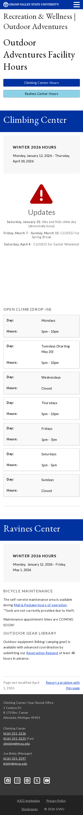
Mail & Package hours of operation (40, 605)
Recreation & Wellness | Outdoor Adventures (39, 21)
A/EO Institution (28, 800)
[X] (37, 780)
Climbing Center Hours (41, 83)
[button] (76, 4)
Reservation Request (42, 653)
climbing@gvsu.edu (16, 743)
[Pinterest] (28, 780)
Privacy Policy (56, 800)
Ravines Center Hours (41, 94)
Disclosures (30, 809)
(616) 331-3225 (14, 738)
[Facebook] (8, 780)
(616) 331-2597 (14, 758)
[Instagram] (18, 780)
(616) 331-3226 (14, 733)
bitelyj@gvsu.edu (15, 763)
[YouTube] (47, 780)
